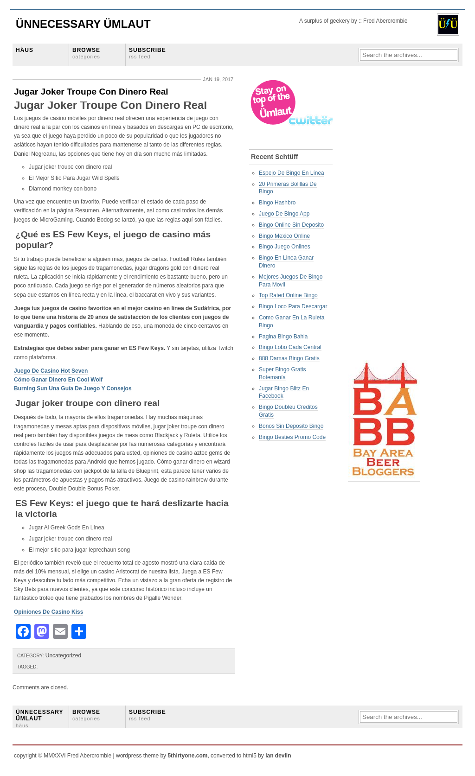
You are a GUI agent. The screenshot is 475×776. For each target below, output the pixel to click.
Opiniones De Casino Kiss (48, 612)
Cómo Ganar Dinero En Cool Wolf (58, 379)
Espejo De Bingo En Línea (291, 173)
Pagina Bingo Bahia (283, 336)
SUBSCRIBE (147, 53)
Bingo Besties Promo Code (292, 437)
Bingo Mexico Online (284, 236)
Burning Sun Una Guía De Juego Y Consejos (73, 388)
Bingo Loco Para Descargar (293, 306)
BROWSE (86, 53)
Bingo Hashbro (277, 202)
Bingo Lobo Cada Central (290, 347)
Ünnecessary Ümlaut (83, 24)
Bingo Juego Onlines (284, 246)
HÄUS (24, 50)
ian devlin (278, 755)
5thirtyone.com (187, 755)
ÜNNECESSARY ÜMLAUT (39, 718)
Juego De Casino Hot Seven (51, 371)
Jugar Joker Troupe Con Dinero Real (91, 91)
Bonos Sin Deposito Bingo (291, 426)
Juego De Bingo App (284, 213)
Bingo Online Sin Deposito (291, 225)
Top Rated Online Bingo (288, 295)
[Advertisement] (385, 218)
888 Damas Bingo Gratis (289, 358)
